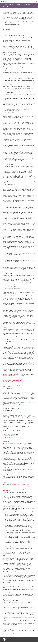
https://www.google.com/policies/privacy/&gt (21, 405)
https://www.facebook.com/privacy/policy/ (22, 484)
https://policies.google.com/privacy (24, 486)
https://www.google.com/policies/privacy (11, 435)
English (4, 10)
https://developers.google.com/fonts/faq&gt (12, 404)
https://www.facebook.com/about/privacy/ (12, 432)
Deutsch (8, 10)
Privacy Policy (29, 638)
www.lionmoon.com (11, 33)
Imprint (34, 638)
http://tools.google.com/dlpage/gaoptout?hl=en (13, 375)
